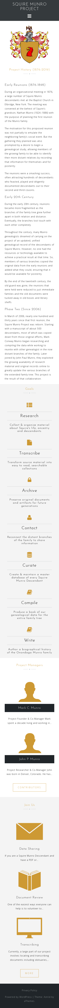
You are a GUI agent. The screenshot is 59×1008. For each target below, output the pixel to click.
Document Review (29, 897)
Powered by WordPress (18, 996)
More (29, 973)
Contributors (29, 787)
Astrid (47, 996)
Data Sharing (29, 848)
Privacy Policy (29, 990)
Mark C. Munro (29, 708)
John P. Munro (29, 759)
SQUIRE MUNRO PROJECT (29, 6)
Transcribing (29, 944)
